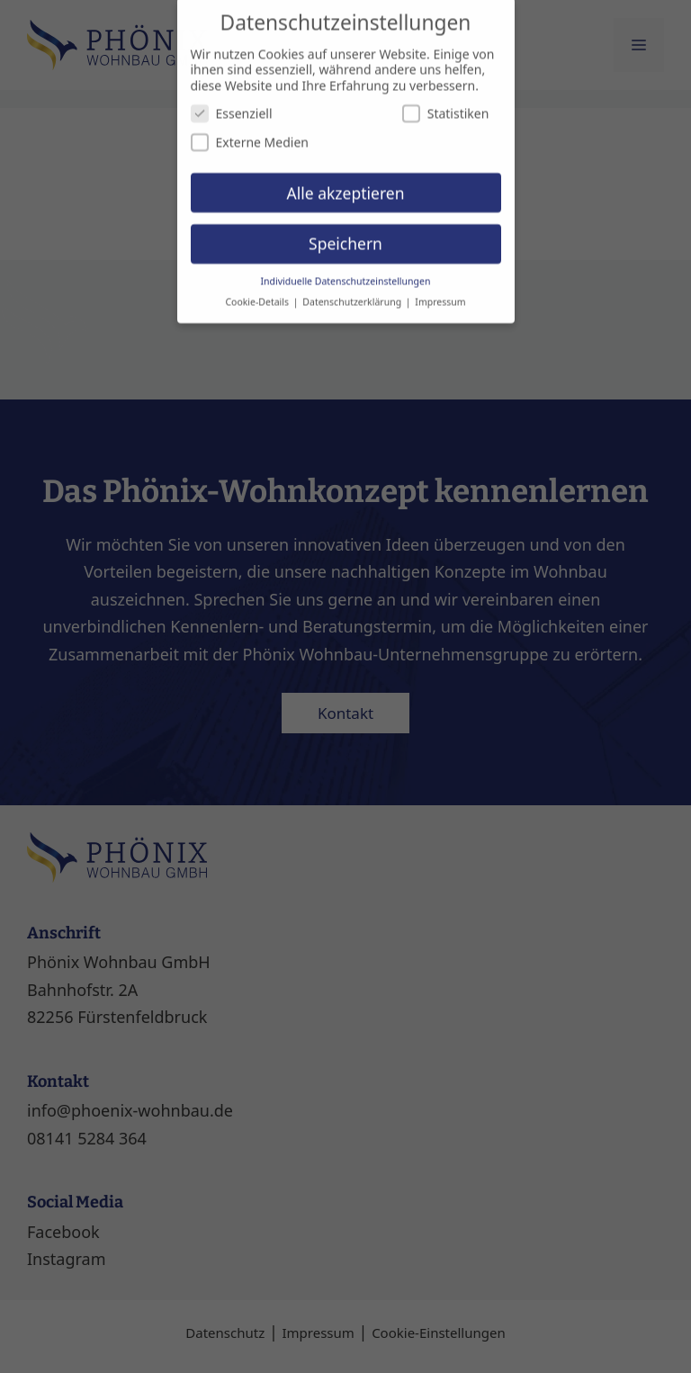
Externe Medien (250, 133)
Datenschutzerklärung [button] (353, 293)
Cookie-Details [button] (258, 293)
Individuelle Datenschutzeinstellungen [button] (346, 272)
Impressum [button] (440, 293)
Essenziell (232, 104)
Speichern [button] (345, 235)
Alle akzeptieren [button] (346, 183)
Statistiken (445, 104)
